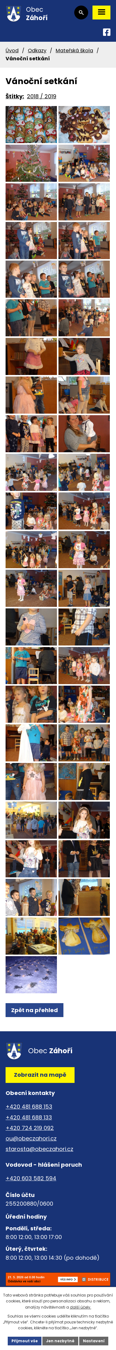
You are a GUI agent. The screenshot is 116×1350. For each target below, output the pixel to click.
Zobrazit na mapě (40, 1075)
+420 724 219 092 (30, 1128)
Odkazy (37, 50)
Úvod (12, 50)
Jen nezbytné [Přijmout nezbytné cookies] (60, 1341)
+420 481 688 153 (29, 1106)
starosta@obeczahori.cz (39, 1149)
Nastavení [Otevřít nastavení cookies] (94, 1341)
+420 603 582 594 (31, 1178)
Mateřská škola (74, 50)
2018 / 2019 (41, 96)
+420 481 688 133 (29, 1117)
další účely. (80, 1307)
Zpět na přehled (34, 1010)
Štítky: (15, 96)
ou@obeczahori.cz (31, 1138)
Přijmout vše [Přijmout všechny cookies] (24, 1341)
